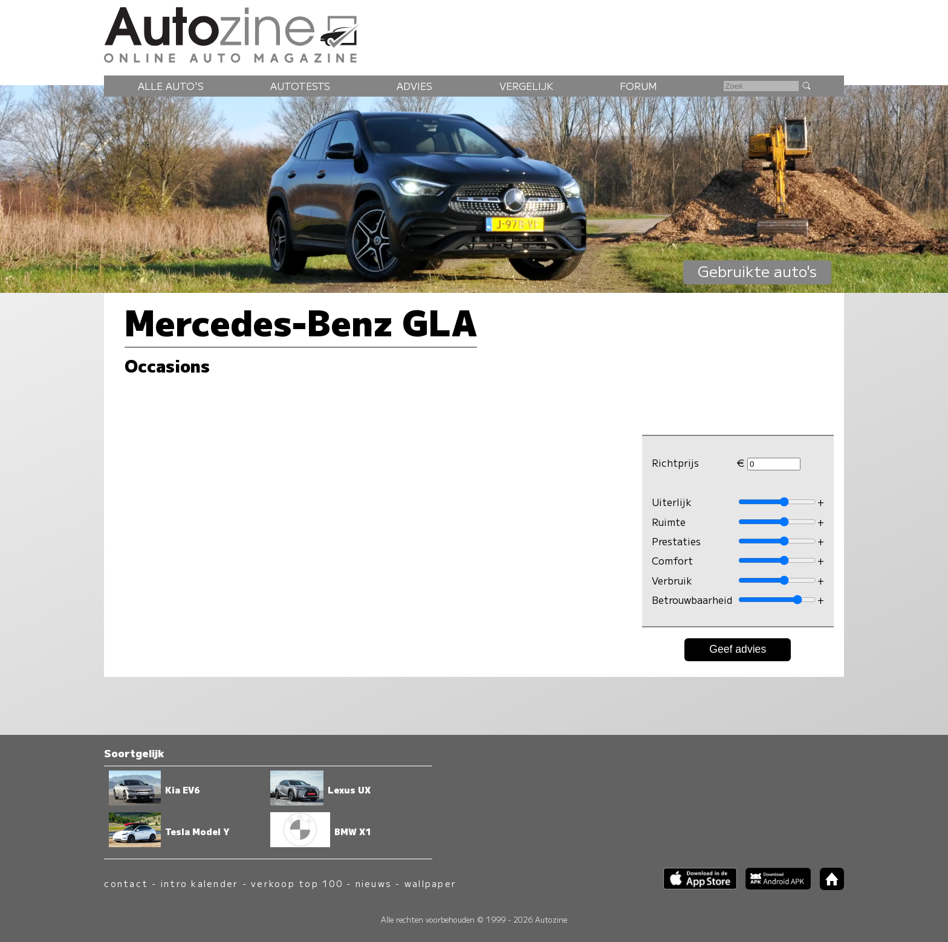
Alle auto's (171, 85)
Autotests (300, 85)
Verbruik (672, 580)
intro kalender (199, 883)
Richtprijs (675, 462)
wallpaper (430, 883)
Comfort (672, 560)
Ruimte (669, 521)
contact (126, 883)
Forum (638, 85)
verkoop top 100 (297, 883)
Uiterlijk (672, 502)
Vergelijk (526, 85)
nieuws (374, 883)
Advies (414, 85)
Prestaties (676, 541)
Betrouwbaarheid (692, 599)
